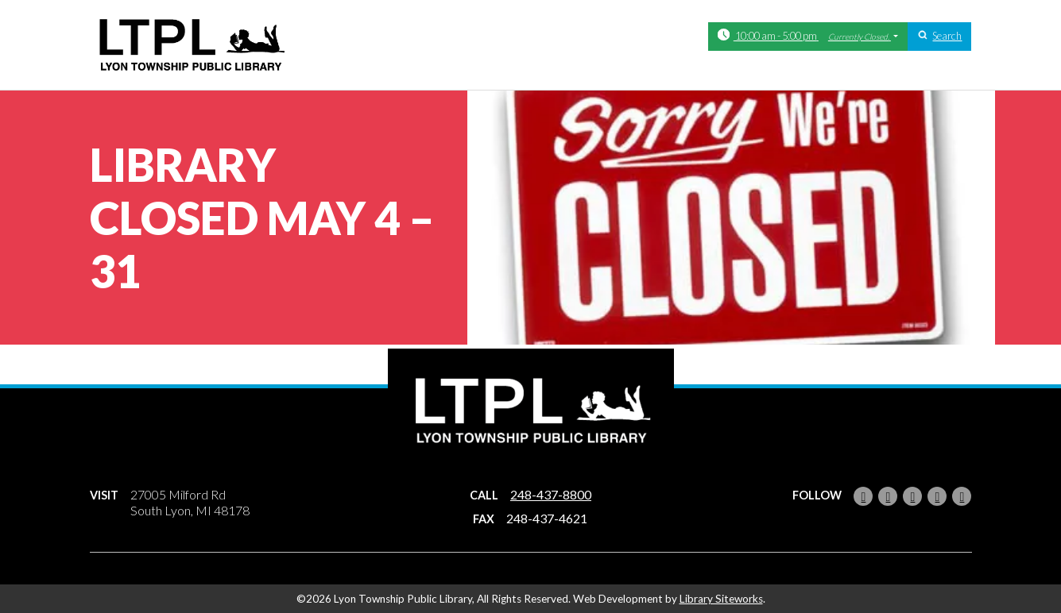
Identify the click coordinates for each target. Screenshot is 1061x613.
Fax (483, 519)
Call (484, 495)
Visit (104, 495)
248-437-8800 (550, 494)
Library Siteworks (721, 598)
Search (947, 35)
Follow (817, 495)
